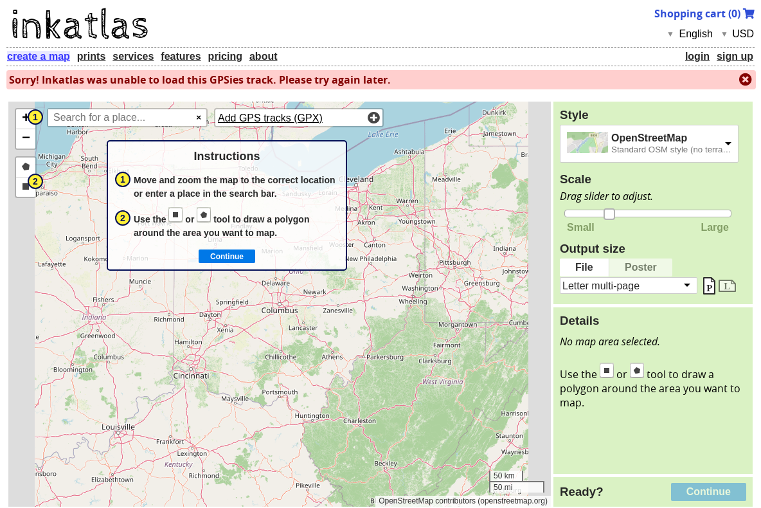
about (263, 56)
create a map (38, 56)
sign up (735, 56)
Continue (708, 491)
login (697, 56)
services (133, 56)
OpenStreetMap (649, 137)
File (584, 267)
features (181, 56)
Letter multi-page (601, 285)
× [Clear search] (198, 117)
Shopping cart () (704, 13)
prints (91, 56)
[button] (25, 119)
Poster (641, 267)
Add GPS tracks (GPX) (270, 118)
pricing (225, 56)
